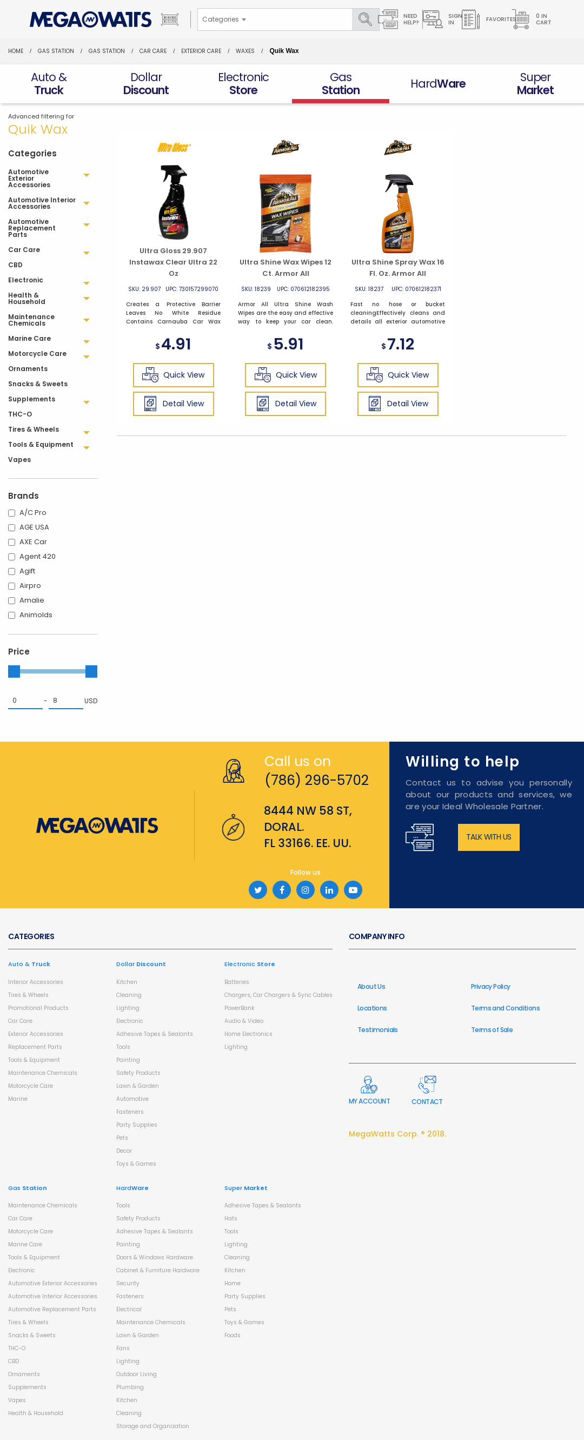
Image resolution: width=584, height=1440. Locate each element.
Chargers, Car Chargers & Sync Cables (278, 995)
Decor (124, 1151)
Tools (123, 1047)
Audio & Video (243, 1021)
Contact (427, 1090)
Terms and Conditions (505, 1008)
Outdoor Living (136, 1374)
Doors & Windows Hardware (154, 1257)
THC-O (16, 1348)
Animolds (35, 615)
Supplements (27, 1387)
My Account (369, 1090)
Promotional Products (38, 1008)
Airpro (30, 585)
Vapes (17, 1400)
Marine (18, 1099)
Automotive (132, 1099)
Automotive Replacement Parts (52, 1309)
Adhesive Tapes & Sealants (154, 1034)
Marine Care (25, 1244)
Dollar (141, 964)
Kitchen (126, 982)
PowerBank (239, 1008)
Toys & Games (136, 1164)
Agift (27, 571)
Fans (123, 1348)
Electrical (129, 1309)
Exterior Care (201, 51)
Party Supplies (136, 1125)
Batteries (236, 982)
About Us (371, 986)
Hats (230, 1218)
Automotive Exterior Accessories (52, 1283)
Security (128, 1283)
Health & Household (35, 1413)
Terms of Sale (492, 1029)
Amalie (31, 600)
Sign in (442, 19)
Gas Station (56, 51)
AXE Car (33, 542)
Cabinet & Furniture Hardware (158, 1270)
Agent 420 (37, 556)
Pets (122, 1138)
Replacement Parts (35, 1047)
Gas (27, 1188)
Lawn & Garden (137, 1086)
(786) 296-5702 (316, 780)
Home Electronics (248, 1034)
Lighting (128, 1008)
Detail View (173, 403)
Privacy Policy (490, 986)
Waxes (245, 51)
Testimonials (377, 1029)
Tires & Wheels (28, 995)
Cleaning (129, 995)
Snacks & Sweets (32, 1335)
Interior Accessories (35, 982)
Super (246, 1188)
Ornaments (24, 1374)
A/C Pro (33, 512)
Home (15, 51)
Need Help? (398, 19)
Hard (132, 1188)
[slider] (14, 671)
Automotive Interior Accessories (52, 1296)
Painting (128, 1060)
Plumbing (130, 1387)
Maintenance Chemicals (42, 1073)
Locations (372, 1008)
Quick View (173, 374)
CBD (13, 1361)
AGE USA (34, 527)
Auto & (29, 964)
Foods (232, 1335)
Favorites (488, 19)
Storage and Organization (152, 1426)
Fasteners (130, 1112)
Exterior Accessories (35, 1034)
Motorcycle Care (30, 1086)
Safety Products (138, 1073)
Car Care (153, 51)
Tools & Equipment (34, 1060)
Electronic (129, 1021)
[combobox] (224, 19)
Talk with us (489, 836)
